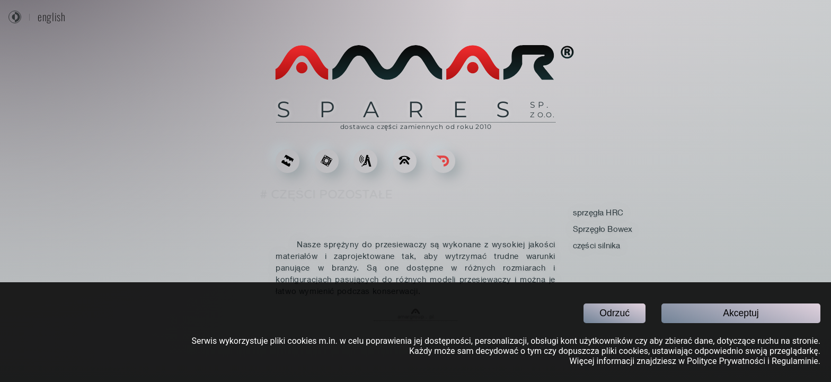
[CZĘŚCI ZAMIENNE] (327, 161)
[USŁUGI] (365, 161)
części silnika (596, 245)
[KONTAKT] (405, 161)
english (51, 17)
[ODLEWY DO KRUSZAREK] (287, 161)
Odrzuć (614, 313)
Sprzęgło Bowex (602, 228)
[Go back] (443, 161)
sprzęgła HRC (598, 212)
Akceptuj (740, 313)
